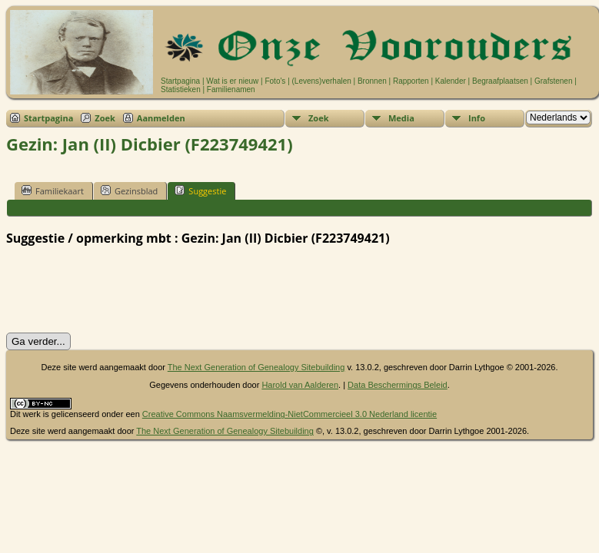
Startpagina (180, 81)
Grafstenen (553, 81)
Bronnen (372, 81)
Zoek (105, 118)
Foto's (275, 81)
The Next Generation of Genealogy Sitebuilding (256, 367)
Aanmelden (161, 118)
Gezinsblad (129, 190)
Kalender (450, 81)
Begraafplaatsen (500, 81)
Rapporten (411, 81)
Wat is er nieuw (232, 81)
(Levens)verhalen (321, 81)
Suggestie (200, 190)
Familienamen (231, 89)
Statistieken (181, 89)
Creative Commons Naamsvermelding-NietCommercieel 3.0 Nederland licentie (289, 414)
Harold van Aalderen (299, 384)
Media (401, 118)
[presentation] (123, 290)
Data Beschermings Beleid (398, 384)
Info (476, 118)
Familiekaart (53, 190)
